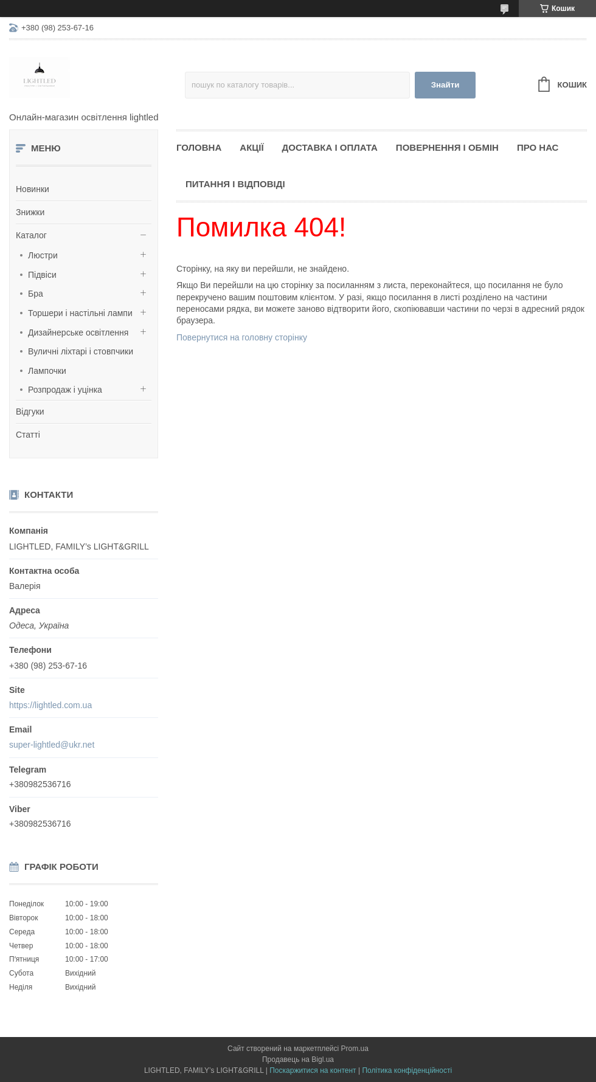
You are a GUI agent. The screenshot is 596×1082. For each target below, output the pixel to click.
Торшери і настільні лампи (80, 313)
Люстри (43, 255)
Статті (28, 434)
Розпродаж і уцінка (65, 390)
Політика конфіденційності (407, 1070)
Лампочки (47, 371)
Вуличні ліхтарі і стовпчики (80, 351)
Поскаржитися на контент (312, 1070)
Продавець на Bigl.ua (298, 1059)
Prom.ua (355, 1048)
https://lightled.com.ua (50, 705)
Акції (251, 147)
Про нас (538, 147)
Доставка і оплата (330, 147)
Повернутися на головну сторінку (241, 337)
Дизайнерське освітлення (78, 332)
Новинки (32, 189)
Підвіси (42, 275)
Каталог (31, 235)
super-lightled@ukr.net (51, 744)
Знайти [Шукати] (445, 84)
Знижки (30, 212)
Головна (198, 147)
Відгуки (30, 411)
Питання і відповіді (235, 183)
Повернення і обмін (447, 147)
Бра (35, 293)
